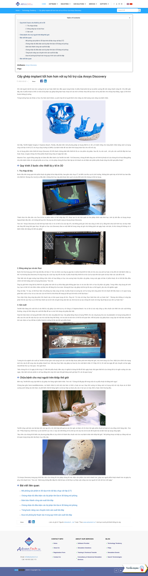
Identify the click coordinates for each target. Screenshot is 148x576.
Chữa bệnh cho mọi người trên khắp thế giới (34, 35)
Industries (65, 4)
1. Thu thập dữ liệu (32, 26)
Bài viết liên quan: (26, 38)
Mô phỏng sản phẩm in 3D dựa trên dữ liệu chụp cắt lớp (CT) (45, 40)
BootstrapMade (28, 573)
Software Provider (83, 543)
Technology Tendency (29, 10)
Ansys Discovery (31, 65)
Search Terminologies (115, 557)
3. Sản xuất (29, 32)
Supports (103, 4)
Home (44, 4)
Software (52, 4)
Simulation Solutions (84, 548)
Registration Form (59, 552)
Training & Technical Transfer (87, 552)
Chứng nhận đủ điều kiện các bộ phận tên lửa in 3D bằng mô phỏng (47, 44)
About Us (57, 548)
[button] (74, 18)
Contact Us (57, 557)
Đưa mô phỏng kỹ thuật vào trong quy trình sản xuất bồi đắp (45, 55)
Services (92, 4)
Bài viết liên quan (26, 59)
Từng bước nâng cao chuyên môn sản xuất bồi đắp (42, 53)
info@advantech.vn (31, 557)
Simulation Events (114, 552)
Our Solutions (78, 4)
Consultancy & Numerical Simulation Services (90, 558)
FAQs (109, 548)
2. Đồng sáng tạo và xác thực (35, 29)
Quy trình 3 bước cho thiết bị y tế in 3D (32, 23)
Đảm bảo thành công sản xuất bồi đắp (38, 46)
